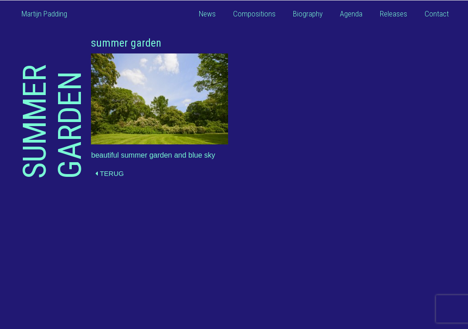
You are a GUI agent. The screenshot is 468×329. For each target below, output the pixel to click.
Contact (437, 13)
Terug (109, 173)
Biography (308, 13)
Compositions (254, 13)
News (207, 13)
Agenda (351, 13)
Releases (393, 13)
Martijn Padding (44, 13)
